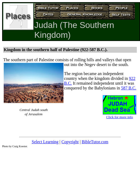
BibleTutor (91, 141)
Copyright (70, 141)
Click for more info (119, 117)
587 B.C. (128, 88)
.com (104, 141)
